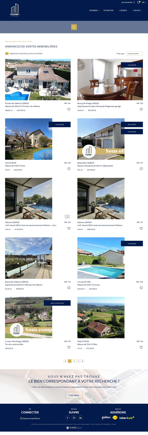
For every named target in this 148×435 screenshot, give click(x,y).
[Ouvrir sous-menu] (99, 10)
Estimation (108, 10)
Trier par (120, 53)
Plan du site (77, 424)
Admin (92, 424)
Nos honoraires (68, 424)
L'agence (123, 10)
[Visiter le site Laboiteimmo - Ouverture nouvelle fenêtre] (74, 428)
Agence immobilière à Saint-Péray (15, 41)
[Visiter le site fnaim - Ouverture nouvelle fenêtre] (115, 417)
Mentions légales (85, 424)
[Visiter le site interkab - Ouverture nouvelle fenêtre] (127, 417)
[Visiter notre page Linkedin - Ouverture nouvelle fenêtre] (80, 417)
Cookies (114, 424)
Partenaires (98, 424)
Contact (137, 10)
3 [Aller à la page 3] (78, 361)
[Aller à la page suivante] (82, 361)
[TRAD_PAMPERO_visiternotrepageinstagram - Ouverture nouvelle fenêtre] (74, 417)
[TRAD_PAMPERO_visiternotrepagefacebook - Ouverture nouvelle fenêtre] (67, 417)
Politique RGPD (107, 424)
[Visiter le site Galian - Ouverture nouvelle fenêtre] (106, 417)
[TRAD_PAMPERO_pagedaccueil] (15, 16)
